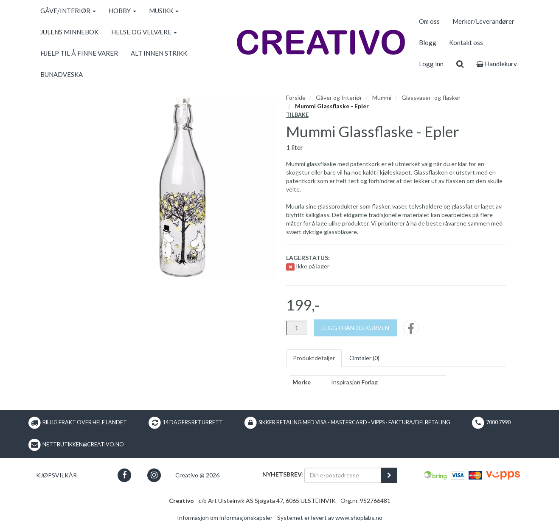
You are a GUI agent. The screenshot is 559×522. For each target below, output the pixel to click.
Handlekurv (496, 64)
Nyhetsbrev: (282, 474)
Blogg (427, 42)
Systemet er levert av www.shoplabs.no (329, 517)
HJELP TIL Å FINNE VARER (79, 53)
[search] (460, 63)
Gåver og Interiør (339, 97)
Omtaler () (364, 357)
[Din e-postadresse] (343, 475)
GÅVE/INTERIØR (68, 10)
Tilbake (297, 115)
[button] (124, 475)
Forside (296, 97)
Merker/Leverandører (483, 21)
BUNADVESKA (61, 74)
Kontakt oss (466, 42)
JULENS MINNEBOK (69, 32)
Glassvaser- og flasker (431, 97)
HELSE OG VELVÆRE (144, 32)
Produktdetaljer (314, 357)
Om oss (429, 21)
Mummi (381, 97)
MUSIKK (164, 10)
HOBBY (122, 10)
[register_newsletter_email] (389, 475)
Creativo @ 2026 (197, 475)
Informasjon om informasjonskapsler (224, 517)
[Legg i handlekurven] (355, 327)
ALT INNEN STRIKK (159, 53)
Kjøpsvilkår (56, 475)
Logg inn (431, 64)
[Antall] (296, 328)
